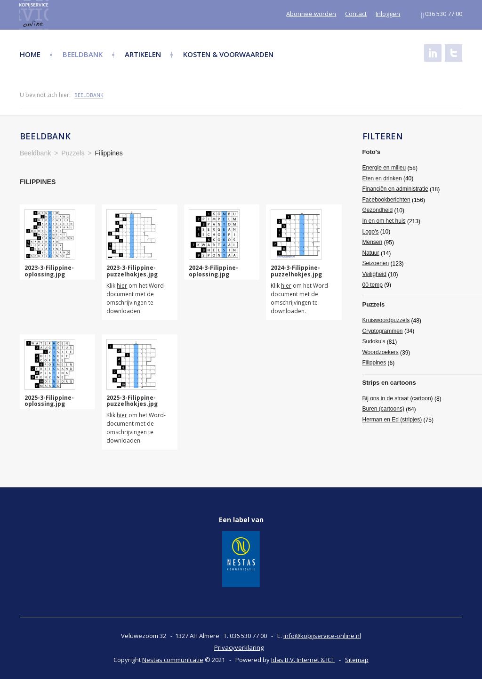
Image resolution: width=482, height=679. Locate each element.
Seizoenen (375, 263)
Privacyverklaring (239, 647)
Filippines (374, 362)
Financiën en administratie (395, 189)
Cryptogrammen (382, 331)
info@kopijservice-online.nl (322, 635)
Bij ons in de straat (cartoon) (397, 398)
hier (122, 286)
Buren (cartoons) (383, 408)
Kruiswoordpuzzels (386, 320)
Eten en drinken (382, 178)
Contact (356, 13)
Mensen (372, 242)
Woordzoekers (380, 352)
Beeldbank (83, 54)
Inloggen (388, 13)
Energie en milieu (384, 167)
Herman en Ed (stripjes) (392, 419)
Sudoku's (374, 341)
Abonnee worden (311, 13)
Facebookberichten (386, 199)
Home (30, 54)
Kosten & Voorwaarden (228, 54)
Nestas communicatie (172, 659)
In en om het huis (384, 221)
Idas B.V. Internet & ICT (303, 659)
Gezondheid (377, 210)
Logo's (370, 231)
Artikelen (143, 54)
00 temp (372, 285)
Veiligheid (374, 274)
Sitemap (357, 659)
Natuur (370, 253)
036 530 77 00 (441, 13)
